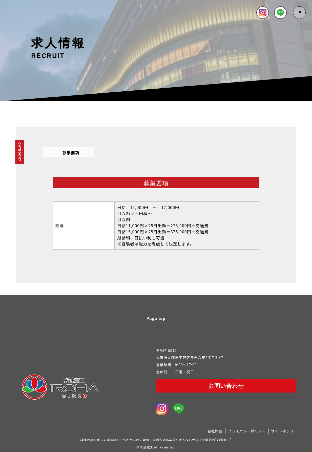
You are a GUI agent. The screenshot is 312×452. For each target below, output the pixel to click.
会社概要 (215, 431)
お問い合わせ (226, 386)
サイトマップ (282, 431)
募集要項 (70, 153)
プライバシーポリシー (247, 431)
